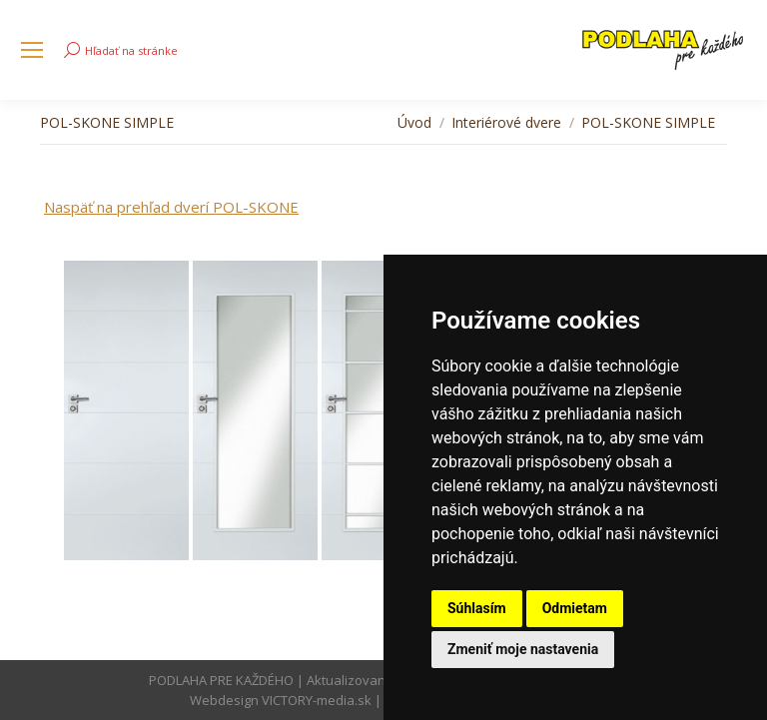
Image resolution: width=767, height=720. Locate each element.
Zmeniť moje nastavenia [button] (522, 649)
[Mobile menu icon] (32, 50)
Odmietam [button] (574, 608)
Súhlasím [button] (476, 608)
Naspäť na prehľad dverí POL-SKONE (171, 207)
